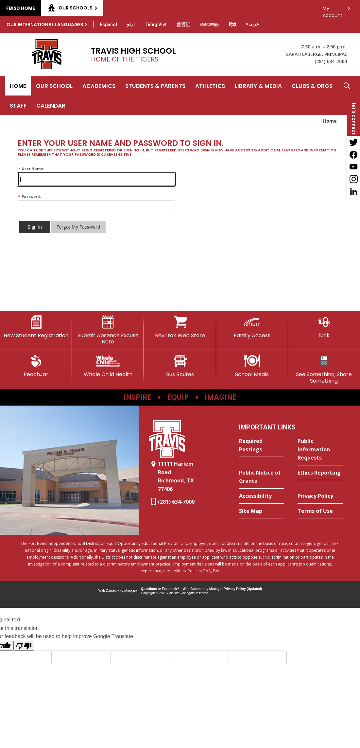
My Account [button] (332, 10)
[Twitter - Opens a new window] (353, 142)
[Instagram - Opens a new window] (353, 179)
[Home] (18, 86)
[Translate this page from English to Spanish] (108, 24)
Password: (29, 196)
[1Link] (324, 327)
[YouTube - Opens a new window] (353, 167)
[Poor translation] (23, 646)
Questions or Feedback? (160, 589)
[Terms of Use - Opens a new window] (320, 511)
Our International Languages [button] (45, 24)
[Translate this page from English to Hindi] (232, 24)
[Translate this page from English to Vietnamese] (155, 24)
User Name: (31, 168)
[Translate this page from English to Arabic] (252, 24)
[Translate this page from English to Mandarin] (183, 24)
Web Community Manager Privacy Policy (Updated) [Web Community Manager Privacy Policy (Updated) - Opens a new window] (222, 589)
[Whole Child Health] (108, 366)
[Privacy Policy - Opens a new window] (320, 496)
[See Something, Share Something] (324, 369)
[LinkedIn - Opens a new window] (353, 192)
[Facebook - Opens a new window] (353, 154)
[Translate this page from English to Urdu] (131, 24)
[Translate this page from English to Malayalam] (209, 24)
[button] (347, 95)
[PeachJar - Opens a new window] (36, 366)
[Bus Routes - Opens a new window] (180, 366)
